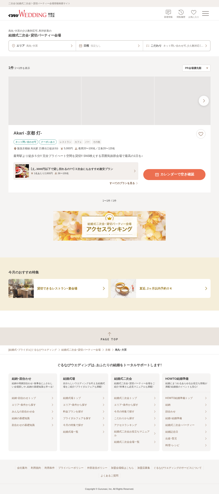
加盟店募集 (143, 467)
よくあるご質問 (109, 475)
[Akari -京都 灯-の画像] (109, 101)
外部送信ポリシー (97, 467)
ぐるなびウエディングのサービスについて (178, 467)
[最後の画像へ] (204, 101)
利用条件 (50, 467)
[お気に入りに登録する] (200, 134)
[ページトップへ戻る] (109, 336)
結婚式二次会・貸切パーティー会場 (81, 349)
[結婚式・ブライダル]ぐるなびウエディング (32, 349)
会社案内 (22, 467)
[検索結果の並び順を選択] (196, 68)
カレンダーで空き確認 (174, 174)
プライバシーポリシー (71, 467)
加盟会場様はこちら (122, 467)
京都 (107, 349)
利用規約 (36, 467)
